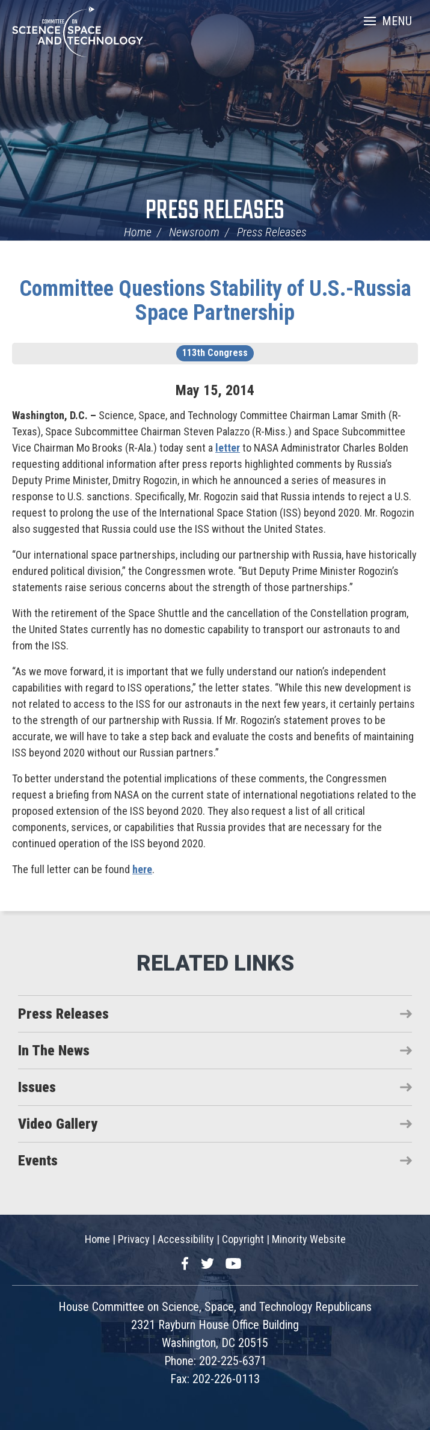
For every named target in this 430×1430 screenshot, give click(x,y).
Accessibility (186, 1239)
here (142, 869)
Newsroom (194, 232)
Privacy (134, 1239)
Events (38, 1160)
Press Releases (215, 211)
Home (138, 232)
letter (227, 447)
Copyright (243, 1239)
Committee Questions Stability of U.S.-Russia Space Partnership (215, 300)
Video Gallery (57, 1123)
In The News (54, 1050)
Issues (37, 1087)
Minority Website (309, 1239)
